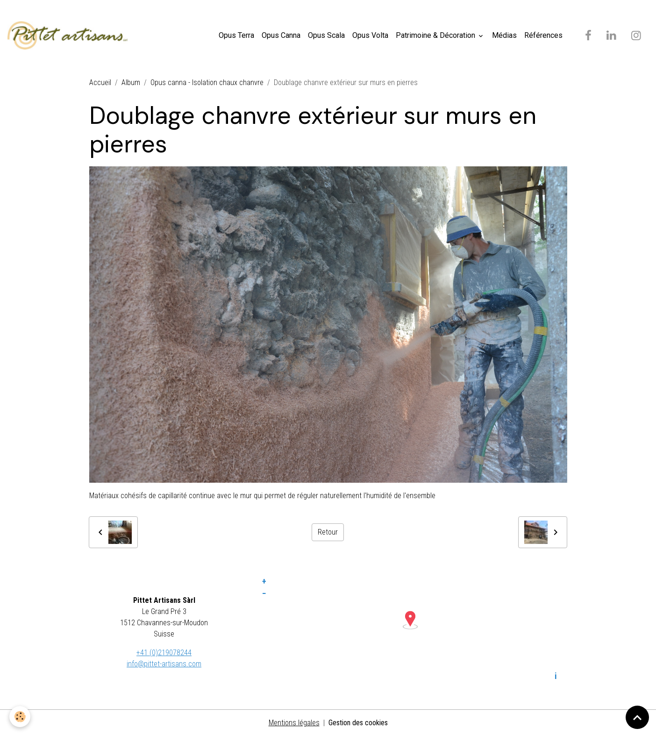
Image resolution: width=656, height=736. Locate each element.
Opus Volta (370, 35)
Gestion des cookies (358, 722)
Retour (328, 532)
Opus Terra (236, 35)
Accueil (100, 82)
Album (130, 82)
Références (543, 35)
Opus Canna (281, 35)
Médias (504, 35)
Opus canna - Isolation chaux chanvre (207, 82)
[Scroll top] (637, 717)
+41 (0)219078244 (164, 652)
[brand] (69, 35)
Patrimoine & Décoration (436, 35)
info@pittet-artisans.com (164, 663)
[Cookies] (19, 716)
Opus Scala (326, 35)
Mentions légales (294, 722)
